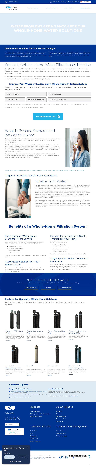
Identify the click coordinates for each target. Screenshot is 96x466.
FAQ (31, 433)
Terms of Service (42, 457)
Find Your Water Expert (65, 287)
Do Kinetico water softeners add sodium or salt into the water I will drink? (29, 394)
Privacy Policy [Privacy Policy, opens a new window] (7, 453)
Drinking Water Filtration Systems (40, 414)
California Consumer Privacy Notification (37, 458)
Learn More (8, 340)
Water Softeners (35, 411)
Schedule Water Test (31, 287)
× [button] (28, 446)
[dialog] (16, 454)
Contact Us (33, 431)
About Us (59, 411)
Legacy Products (35, 441)
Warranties (33, 436)
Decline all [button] (22, 457)
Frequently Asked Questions (20, 389)
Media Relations (61, 416)
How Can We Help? (55, 389)
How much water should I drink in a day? (21, 397)
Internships (59, 421)
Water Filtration (61, 433)
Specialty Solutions (36, 416)
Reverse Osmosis (61, 436)
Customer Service (73, 396)
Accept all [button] (9, 457)
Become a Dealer (61, 419)
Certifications (34, 438)
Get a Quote (48, 287)
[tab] (33, 8)
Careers (58, 414)
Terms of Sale (36, 457)
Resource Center (85, 8)
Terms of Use (30, 457)
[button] (16, 461)
